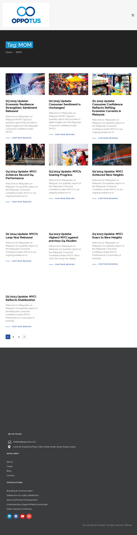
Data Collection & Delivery (19, 509)
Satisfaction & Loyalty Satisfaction (23, 495)
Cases (9, 466)
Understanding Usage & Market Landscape (27, 504)
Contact (10, 475)
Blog (9, 471)
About (10, 462)
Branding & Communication (20, 491)
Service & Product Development (22, 500)
